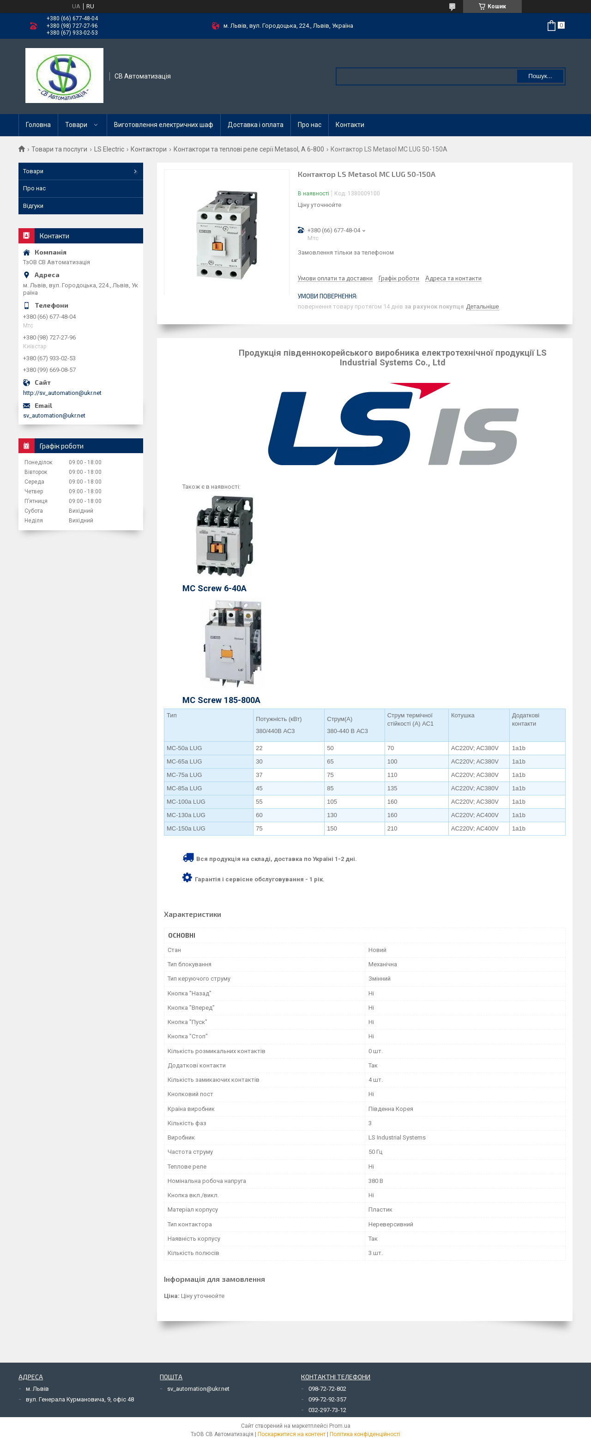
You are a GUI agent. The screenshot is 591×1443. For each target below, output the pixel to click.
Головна (38, 124)
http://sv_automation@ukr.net (62, 392)
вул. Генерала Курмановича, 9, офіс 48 (80, 1399)
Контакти (350, 124)
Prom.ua (339, 1426)
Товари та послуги (59, 149)
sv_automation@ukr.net (54, 415)
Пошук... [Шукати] (540, 76)
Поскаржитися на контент (292, 1434)
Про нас (309, 124)
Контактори (149, 149)
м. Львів (37, 1388)
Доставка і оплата (255, 124)
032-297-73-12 (327, 1410)
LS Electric (109, 149)
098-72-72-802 (327, 1388)
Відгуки (33, 205)
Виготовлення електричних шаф (163, 124)
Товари (76, 124)
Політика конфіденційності (365, 1434)
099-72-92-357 (327, 1399)
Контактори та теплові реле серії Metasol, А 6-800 (249, 149)
